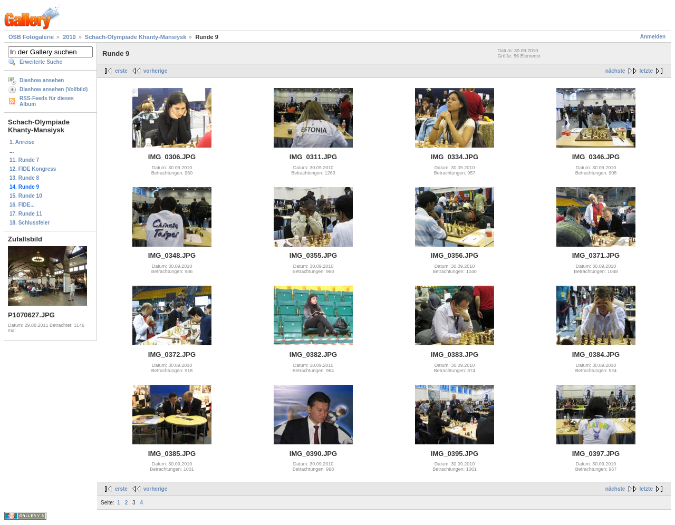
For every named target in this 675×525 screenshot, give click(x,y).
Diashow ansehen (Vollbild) (54, 89)
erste (121, 71)
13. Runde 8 (24, 178)
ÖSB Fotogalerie (31, 37)
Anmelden (653, 37)
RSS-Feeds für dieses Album (47, 101)
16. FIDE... (22, 205)
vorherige (155, 71)
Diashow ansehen (42, 80)
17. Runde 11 (25, 214)
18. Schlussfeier (29, 223)
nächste (615, 71)
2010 (69, 37)
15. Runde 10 (25, 196)
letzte (646, 71)
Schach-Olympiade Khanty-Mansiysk (136, 37)
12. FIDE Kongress (32, 169)
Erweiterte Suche (41, 62)
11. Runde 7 (24, 160)
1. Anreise (21, 142)
